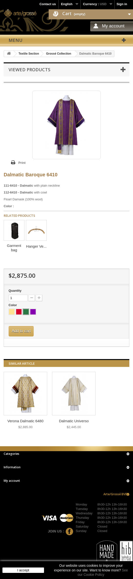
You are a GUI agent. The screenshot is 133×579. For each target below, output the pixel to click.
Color (13, 305)
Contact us (47, 4)
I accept (23, 570)
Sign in (122, 4)
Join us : (60, 531)
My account (113, 26)
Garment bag (14, 247)
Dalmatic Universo (74, 421)
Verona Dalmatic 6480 (25, 421)
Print (22, 163)
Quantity (15, 290)
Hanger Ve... (36, 246)
